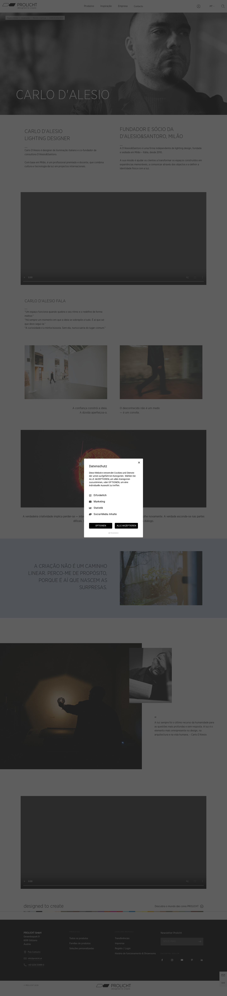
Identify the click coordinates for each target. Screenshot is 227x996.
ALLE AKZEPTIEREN (126, 525)
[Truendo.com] (113, 533)
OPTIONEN (100, 525)
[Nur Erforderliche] (139, 462)
